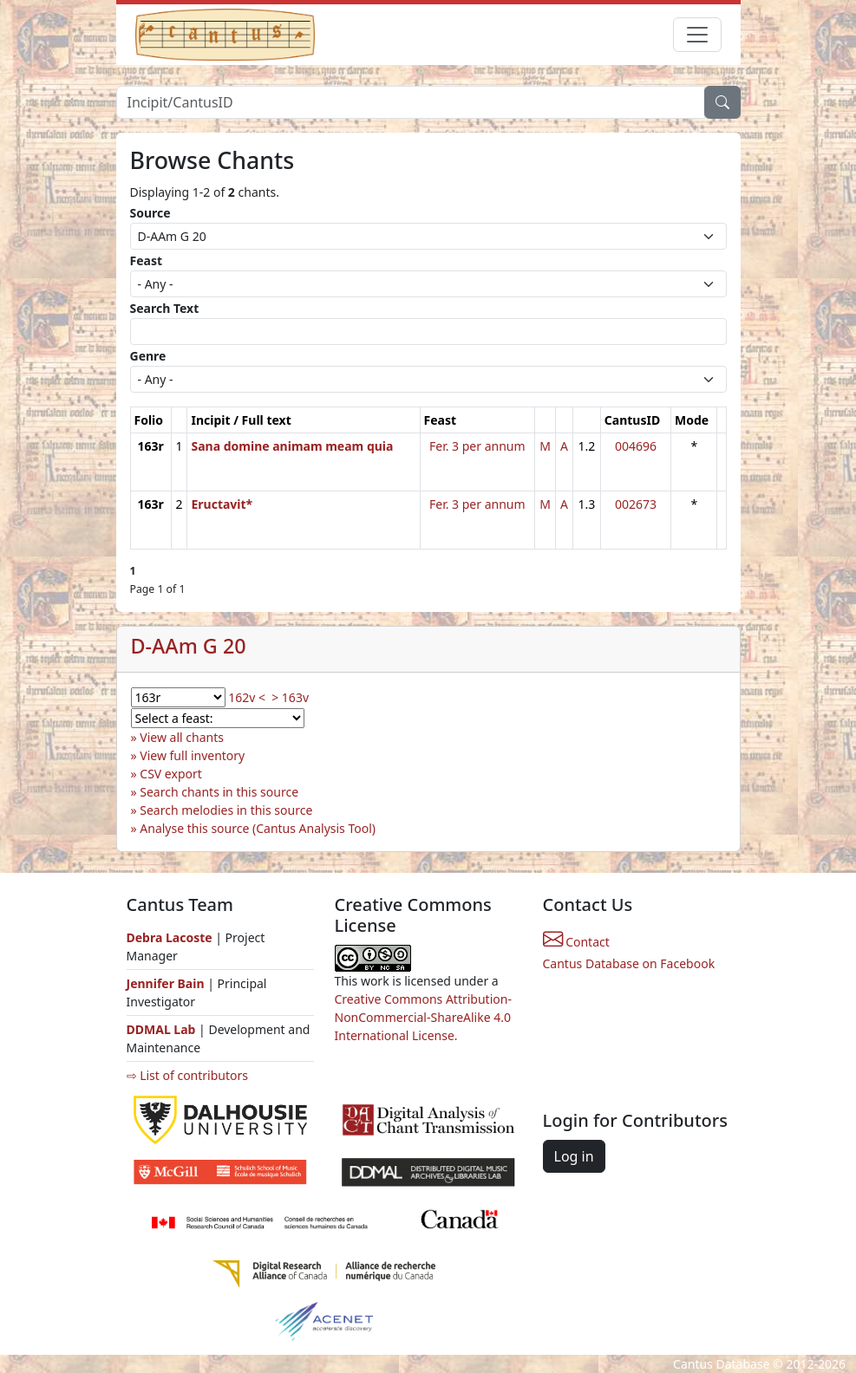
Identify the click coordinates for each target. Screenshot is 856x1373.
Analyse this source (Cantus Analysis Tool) (258, 828)
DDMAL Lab (161, 1029)
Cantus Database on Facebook (629, 963)
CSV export (171, 773)
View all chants (182, 737)
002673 (636, 504)
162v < (246, 697)
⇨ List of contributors (187, 1075)
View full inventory (192, 755)
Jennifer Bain (167, 983)
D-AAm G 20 (188, 646)
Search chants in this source (219, 792)
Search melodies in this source (226, 810)
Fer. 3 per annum (477, 446)
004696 (636, 446)
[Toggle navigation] (697, 34)
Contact (576, 942)
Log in (574, 1156)
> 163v (290, 697)
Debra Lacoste (169, 937)
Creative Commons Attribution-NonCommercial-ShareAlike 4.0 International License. (423, 1017)
